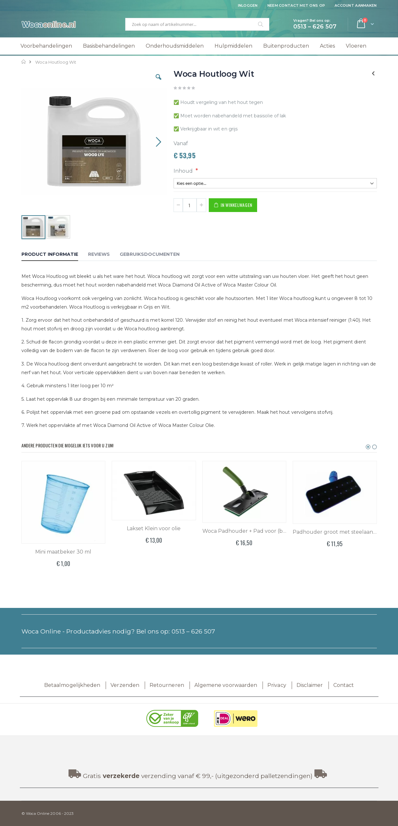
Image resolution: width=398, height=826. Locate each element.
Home (23, 62)
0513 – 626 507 (193, 631)
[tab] (54, 255)
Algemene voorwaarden (225, 685)
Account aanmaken (356, 5)
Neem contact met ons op (296, 5)
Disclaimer (309, 685)
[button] (158, 82)
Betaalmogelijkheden (72, 685)
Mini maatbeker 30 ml (63, 552)
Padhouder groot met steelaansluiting (335, 532)
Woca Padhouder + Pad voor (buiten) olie (244, 531)
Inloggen (248, 5)
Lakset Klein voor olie (154, 528)
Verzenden (124, 685)
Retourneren (167, 685)
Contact (343, 685)
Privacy (276, 685)
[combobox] (197, 24)
